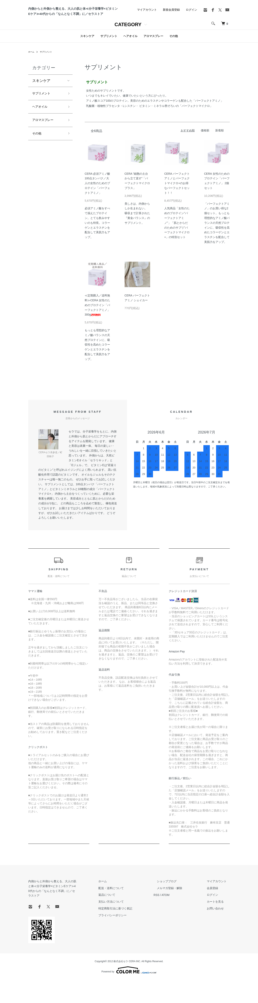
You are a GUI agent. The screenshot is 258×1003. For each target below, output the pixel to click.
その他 (173, 63)
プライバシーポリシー (128, 943)
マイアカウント (147, 37)
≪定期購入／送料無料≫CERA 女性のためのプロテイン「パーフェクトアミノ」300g (97, 333)
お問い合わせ (218, 936)
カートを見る (218, 929)
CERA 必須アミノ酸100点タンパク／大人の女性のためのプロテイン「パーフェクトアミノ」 (97, 211)
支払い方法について (127, 929)
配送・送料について (127, 916)
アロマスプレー (153, 63)
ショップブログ (176, 909)
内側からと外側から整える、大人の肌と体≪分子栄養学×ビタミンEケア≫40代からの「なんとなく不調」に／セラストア (62, 914)
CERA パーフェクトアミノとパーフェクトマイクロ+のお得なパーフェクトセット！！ (177, 211)
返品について (122, 923)
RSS (169, 923)
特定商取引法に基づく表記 (131, 936)
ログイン (191, 37)
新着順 (219, 158)
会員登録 (215, 916)
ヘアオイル (130, 63)
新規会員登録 (171, 37)
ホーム (31, 79)
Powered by (128, 993)
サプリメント (108, 63)
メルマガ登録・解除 (179, 916)
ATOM (178, 923)
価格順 (205, 158)
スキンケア (87, 63)
